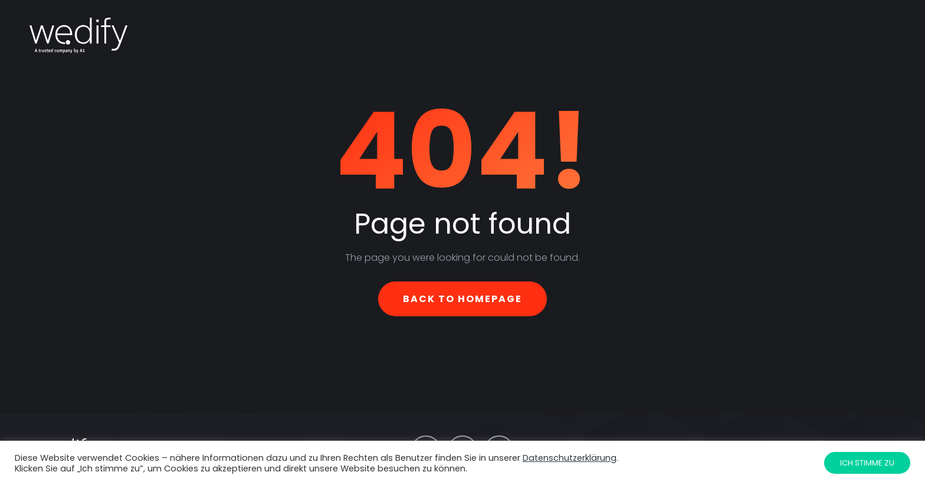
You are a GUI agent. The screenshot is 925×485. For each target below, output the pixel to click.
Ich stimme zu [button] (867, 462)
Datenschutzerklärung (569, 458)
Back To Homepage (462, 299)
